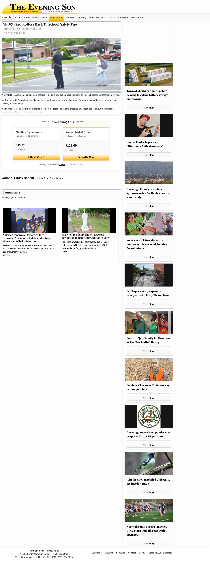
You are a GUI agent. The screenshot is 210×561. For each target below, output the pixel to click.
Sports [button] (44, 17)
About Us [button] (97, 553)
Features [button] (69, 17)
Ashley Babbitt (24, 178)
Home (27, 17)
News (35, 17)
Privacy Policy (52, 551)
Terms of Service (36, 551)
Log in (62, 165)
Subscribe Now (36, 157)
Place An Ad (137, 17)
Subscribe (6, 17)
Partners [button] (168, 553)
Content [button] (109, 553)
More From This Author (50, 178)
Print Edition (56, 17)
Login (17, 17)
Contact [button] (132, 553)
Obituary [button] (81, 17)
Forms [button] (142, 553)
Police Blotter (96, 17)
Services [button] (120, 553)
